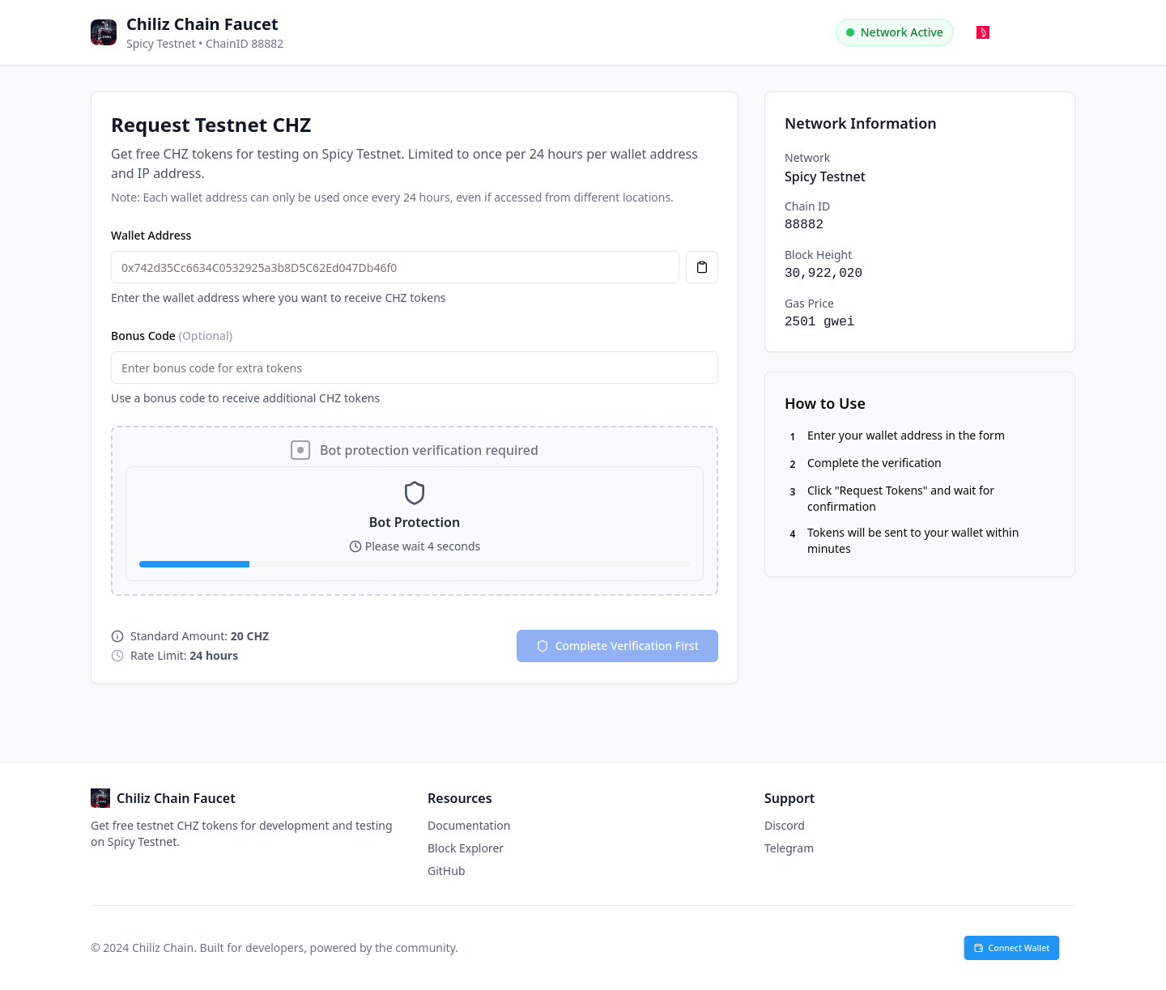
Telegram (789, 848)
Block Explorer (466, 848)
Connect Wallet (1012, 948)
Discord (784, 825)
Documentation (469, 825)
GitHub (447, 870)
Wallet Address (151, 235)
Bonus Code (171, 335)
